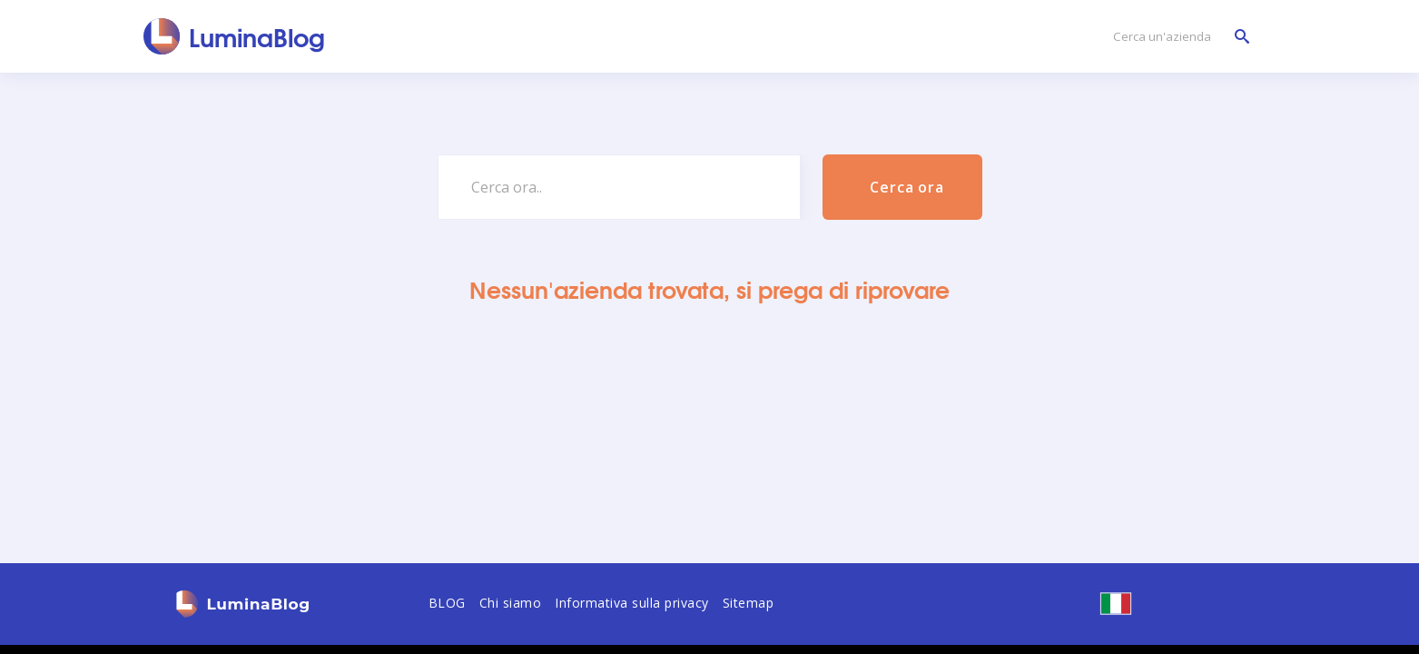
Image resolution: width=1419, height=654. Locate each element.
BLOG (447, 602)
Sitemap (748, 602)
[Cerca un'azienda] (1176, 36)
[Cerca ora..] (619, 187)
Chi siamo (510, 602)
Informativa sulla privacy (632, 602)
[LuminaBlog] (234, 36)
